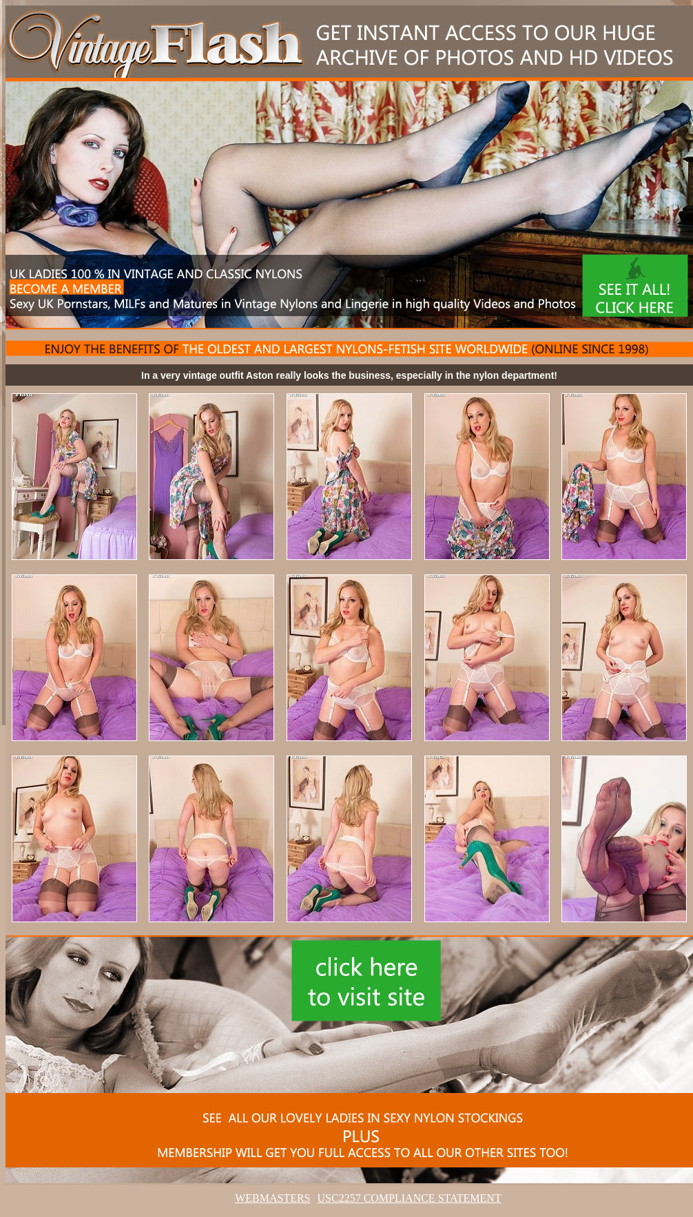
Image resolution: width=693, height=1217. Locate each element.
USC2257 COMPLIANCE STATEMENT (409, 1198)
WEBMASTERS (272, 1198)
